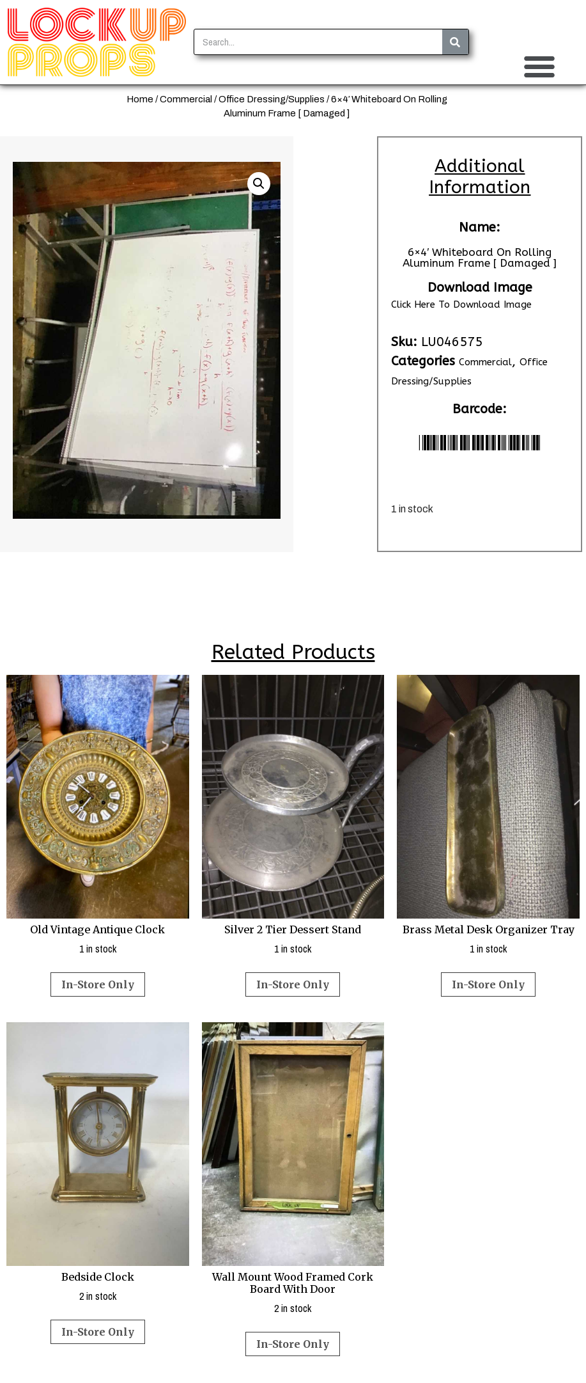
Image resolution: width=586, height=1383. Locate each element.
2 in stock (97, 1162)
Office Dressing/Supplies (272, 99)
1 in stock (97, 815)
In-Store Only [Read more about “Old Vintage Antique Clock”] (97, 984)
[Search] (455, 41)
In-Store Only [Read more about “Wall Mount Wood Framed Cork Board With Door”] (292, 1344)
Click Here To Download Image (461, 304)
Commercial (186, 99)
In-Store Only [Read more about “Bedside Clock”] (97, 1331)
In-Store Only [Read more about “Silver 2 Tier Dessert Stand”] (292, 984)
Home (140, 99)
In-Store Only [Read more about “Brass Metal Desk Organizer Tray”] (488, 984)
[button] (539, 66)
